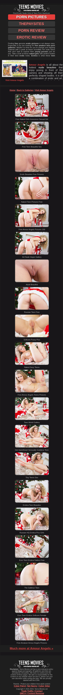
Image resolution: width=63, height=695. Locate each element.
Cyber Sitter (44, 686)
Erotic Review (31, 37)
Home (12, 90)
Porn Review (31, 30)
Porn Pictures (31, 17)
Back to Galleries (25, 90)
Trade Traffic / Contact (32, 691)
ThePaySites (31, 24)
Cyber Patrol (20, 686)
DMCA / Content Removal (32, 693)
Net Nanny (32, 686)
